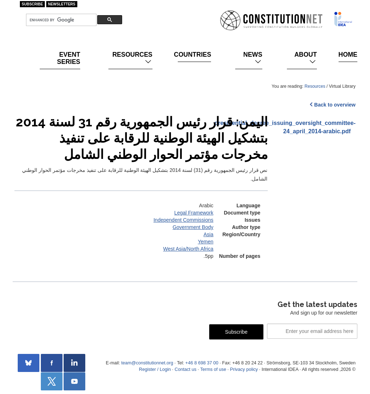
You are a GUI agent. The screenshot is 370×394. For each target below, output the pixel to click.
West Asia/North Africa (188, 249)
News (252, 58)
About (305, 58)
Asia (208, 234)
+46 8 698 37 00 (201, 362)
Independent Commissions (184, 220)
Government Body (193, 227)
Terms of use (213, 369)
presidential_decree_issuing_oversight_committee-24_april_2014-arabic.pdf (317, 127)
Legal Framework (193, 213)
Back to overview (335, 105)
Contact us (185, 369)
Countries (194, 54)
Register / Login (155, 369)
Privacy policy (244, 369)
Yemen (205, 241)
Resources (132, 58)
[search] (60, 20)
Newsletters (62, 4)
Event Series (68, 58)
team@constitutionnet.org (147, 362)
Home (348, 54)
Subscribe (32, 4)
